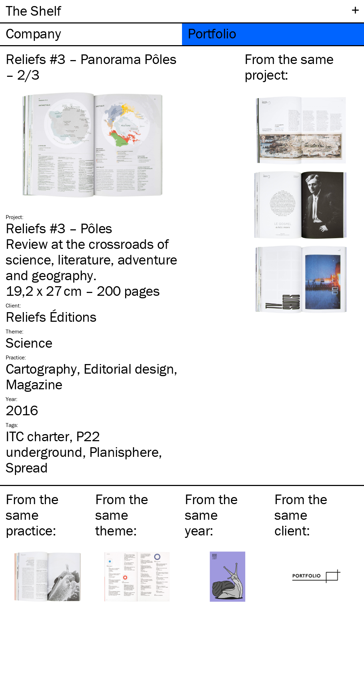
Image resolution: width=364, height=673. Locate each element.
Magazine (34, 384)
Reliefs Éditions (51, 316)
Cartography (41, 368)
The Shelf (33, 10)
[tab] (91, 34)
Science (29, 342)
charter (37, 436)
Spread (27, 467)
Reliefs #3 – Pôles (59, 228)
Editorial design (129, 368)
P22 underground (53, 443)
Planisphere (124, 451)
